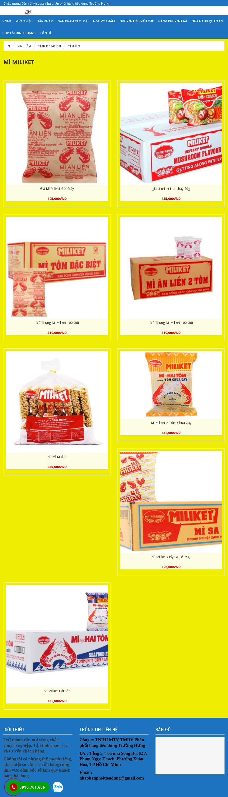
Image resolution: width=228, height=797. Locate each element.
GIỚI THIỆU (24, 21)
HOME (6, 21)
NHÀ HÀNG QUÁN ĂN (207, 21)
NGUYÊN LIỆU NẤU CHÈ (137, 21)
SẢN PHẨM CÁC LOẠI (73, 21)
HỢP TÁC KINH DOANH (19, 33)
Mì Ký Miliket (57, 456)
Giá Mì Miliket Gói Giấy (57, 188)
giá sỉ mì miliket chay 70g (171, 188)
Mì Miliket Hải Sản (57, 691)
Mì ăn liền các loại (49, 46)
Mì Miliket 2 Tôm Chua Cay (171, 422)
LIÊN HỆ (46, 33)
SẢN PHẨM (45, 21)
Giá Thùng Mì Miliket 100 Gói (57, 322)
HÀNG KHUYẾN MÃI (172, 21)
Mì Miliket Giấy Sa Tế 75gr (171, 556)
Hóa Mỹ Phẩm (104, 21)
